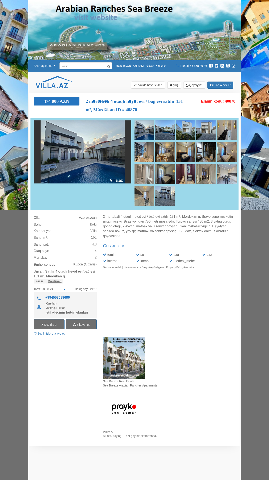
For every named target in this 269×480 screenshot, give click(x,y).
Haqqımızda (123, 65)
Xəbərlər (161, 65)
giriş (174, 85)
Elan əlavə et (220, 85)
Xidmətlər (138, 65)
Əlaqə (149, 65)
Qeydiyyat (194, 85)
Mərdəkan (55, 281)
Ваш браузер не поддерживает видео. (169, 304)
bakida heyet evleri (148, 85)
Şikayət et (81, 324)
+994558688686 (57, 297)
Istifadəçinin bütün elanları (66, 312)
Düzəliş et (49, 324)
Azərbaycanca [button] (44, 65)
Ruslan (51, 303)
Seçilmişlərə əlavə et (49, 333)
